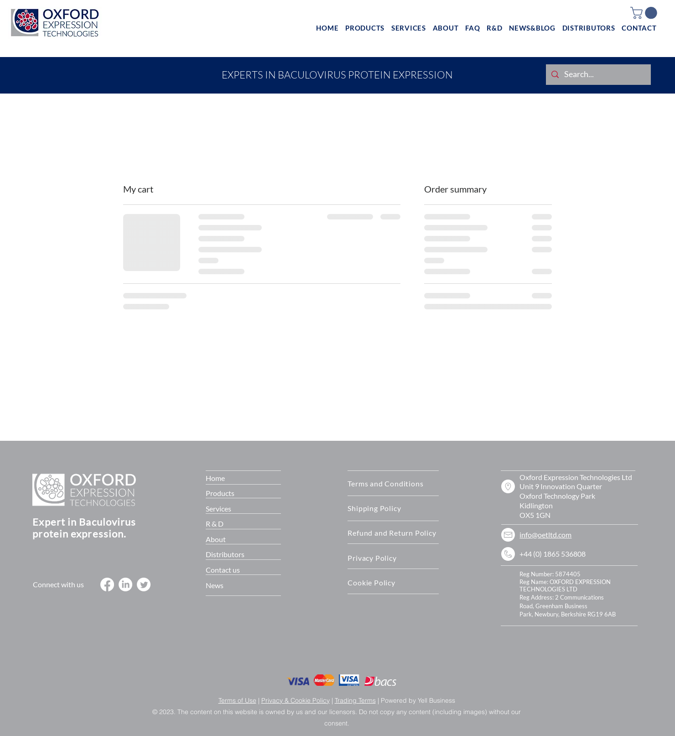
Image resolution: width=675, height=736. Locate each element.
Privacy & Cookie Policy (295, 700)
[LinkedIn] (125, 584)
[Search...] (598, 74)
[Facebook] (107, 584)
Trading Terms (355, 700)
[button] (645, 13)
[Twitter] (144, 584)
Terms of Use (237, 700)
